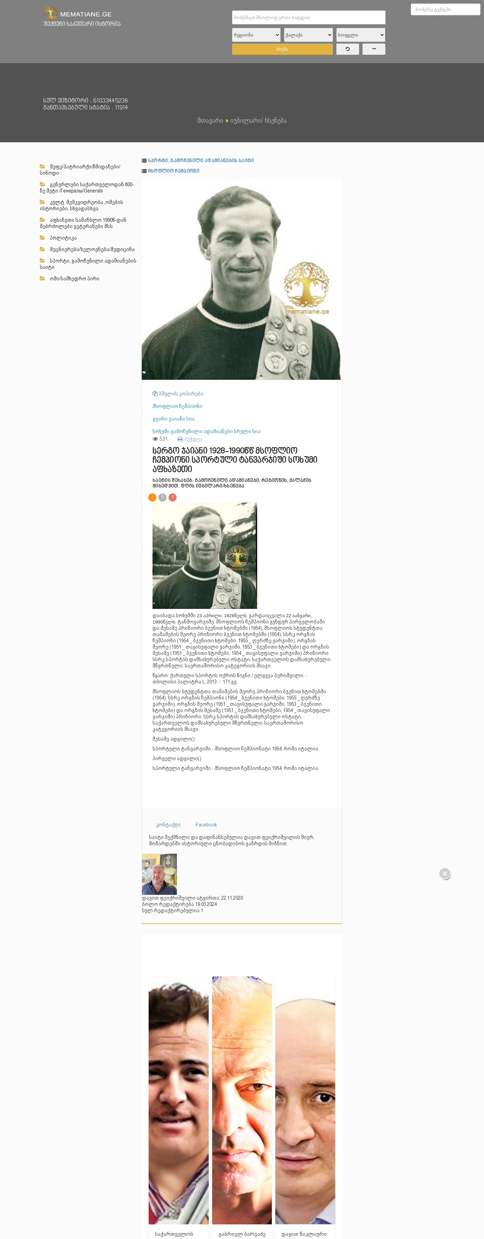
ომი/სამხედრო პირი (69, 278)
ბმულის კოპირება (177, 394)
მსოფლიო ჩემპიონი (173, 171)
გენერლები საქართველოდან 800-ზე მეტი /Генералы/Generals (87, 187)
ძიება (282, 49)
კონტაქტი (168, 825)
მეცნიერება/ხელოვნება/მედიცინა (87, 249)
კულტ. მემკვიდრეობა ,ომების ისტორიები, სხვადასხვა (81, 205)
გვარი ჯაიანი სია (173, 419)
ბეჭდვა (190, 439)
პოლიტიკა (58, 238)
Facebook (206, 825)
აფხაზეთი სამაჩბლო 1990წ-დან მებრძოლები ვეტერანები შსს (83, 223)
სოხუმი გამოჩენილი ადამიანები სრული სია (206, 431)
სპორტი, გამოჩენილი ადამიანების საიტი (88, 264)
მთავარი (210, 120)
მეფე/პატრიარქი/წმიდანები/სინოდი (80, 170)
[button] (336, 185)
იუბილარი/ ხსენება (258, 120)
